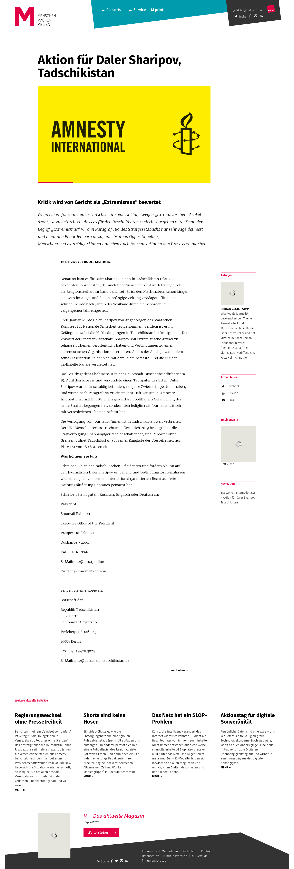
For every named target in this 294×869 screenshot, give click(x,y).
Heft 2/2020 (238, 446)
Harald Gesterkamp (98, 262)
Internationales (245, 492)
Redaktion (189, 851)
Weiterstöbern (99, 832)
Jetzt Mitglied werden (247, 10)
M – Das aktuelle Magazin (114, 816)
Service (140, 10)
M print (157, 10)
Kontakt (206, 851)
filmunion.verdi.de (154, 860)
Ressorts (113, 10)
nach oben (178, 670)
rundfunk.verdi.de (175, 856)
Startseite (227, 492)
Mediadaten (170, 851)
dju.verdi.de (200, 856)
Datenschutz (150, 856)
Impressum (149, 851)
